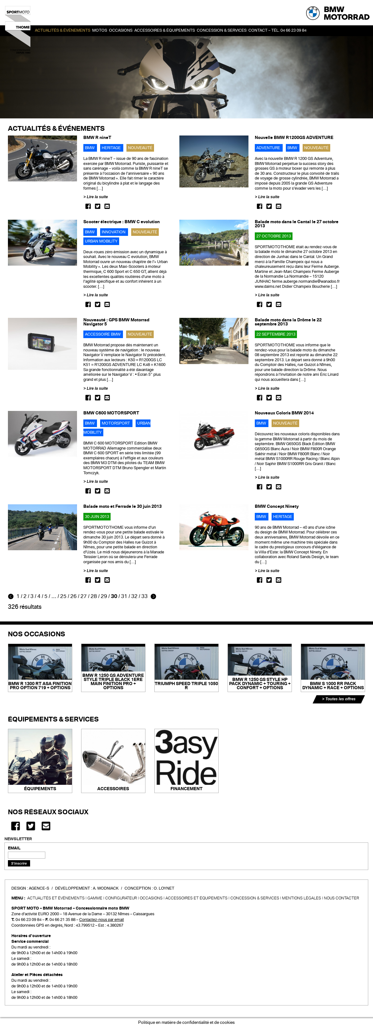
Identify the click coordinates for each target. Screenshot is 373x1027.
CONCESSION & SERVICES (254, 898)
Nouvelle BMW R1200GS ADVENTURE (294, 137)
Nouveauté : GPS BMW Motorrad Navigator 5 (116, 322)
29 (104, 596)
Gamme (94, 898)
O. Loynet (164, 888)
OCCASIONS (120, 30)
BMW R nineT (97, 137)
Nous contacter (341, 898)
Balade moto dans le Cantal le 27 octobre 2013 (296, 223)
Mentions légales (301, 898)
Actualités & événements (62, 30)
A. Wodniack (106, 888)
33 (144, 596)
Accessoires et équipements (196, 898)
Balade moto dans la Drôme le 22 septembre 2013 (288, 322)
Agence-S (39, 888)
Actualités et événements (56, 898)
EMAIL (14, 848)
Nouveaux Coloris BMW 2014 (284, 413)
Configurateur (121, 898)
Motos (99, 30)
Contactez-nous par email (101, 919)
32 (134, 596)
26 (73, 596)
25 (63, 596)
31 (124, 596)
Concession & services (222, 30)
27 (83, 596)
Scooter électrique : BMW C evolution (121, 221)
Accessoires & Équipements (164, 30)
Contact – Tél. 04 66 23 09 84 (277, 30)
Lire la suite (97, 197)
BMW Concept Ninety (277, 506)
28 (94, 596)
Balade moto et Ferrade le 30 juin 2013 (122, 506)
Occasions (151, 898)
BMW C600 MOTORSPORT (111, 413)
